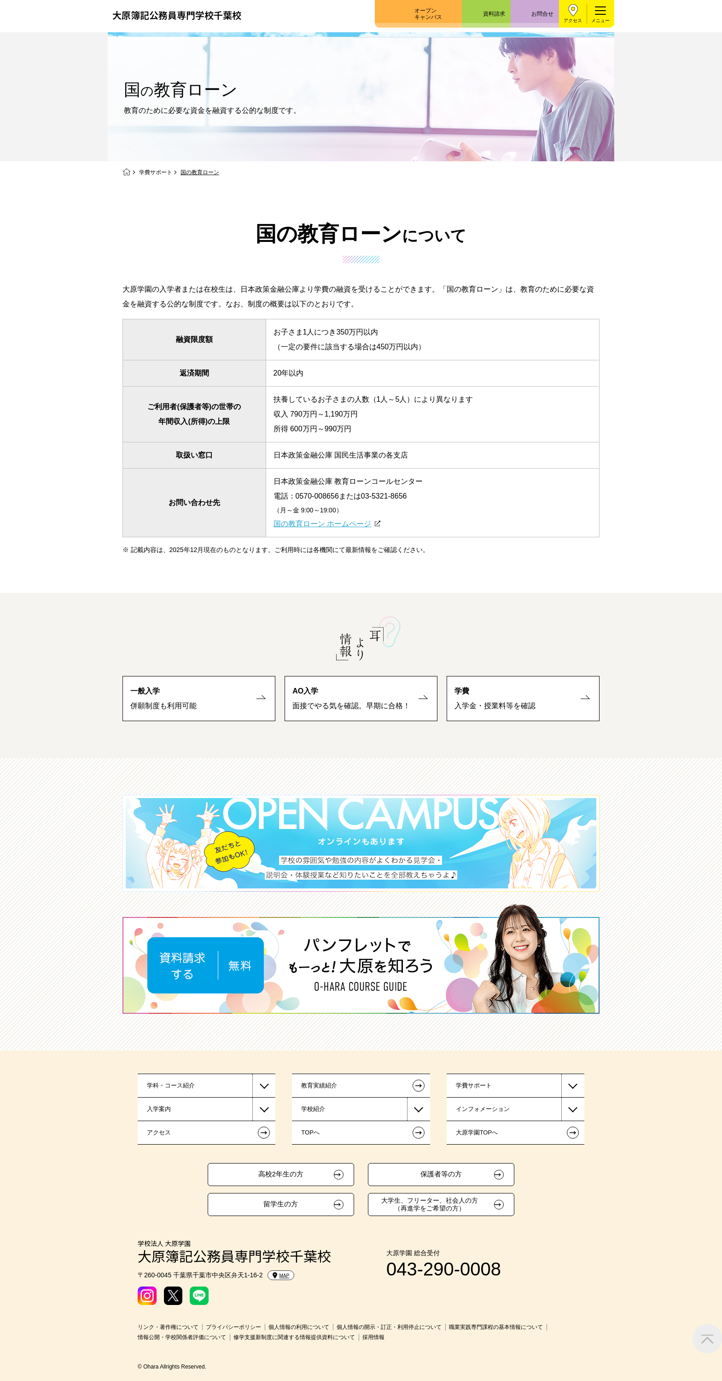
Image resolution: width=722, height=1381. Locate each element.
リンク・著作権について (168, 1327)
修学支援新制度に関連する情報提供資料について (294, 1337)
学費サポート (155, 172)
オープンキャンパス (428, 13)
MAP (281, 1275)
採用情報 (373, 1337)
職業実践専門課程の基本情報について (496, 1327)
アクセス (573, 20)
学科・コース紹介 (171, 1085)
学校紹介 (313, 1108)
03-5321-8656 (384, 496)
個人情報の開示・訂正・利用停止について (389, 1327)
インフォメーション (483, 1108)
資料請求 (494, 14)
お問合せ (542, 14)
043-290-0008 (443, 1269)
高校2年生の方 (280, 1174)
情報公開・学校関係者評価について (182, 1337)
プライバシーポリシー (233, 1327)
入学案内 (159, 1108)
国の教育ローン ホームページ (322, 524)
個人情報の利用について (298, 1327)
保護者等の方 (441, 1174)
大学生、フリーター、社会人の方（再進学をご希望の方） (429, 1204)
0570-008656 (317, 496)
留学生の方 (280, 1204)
